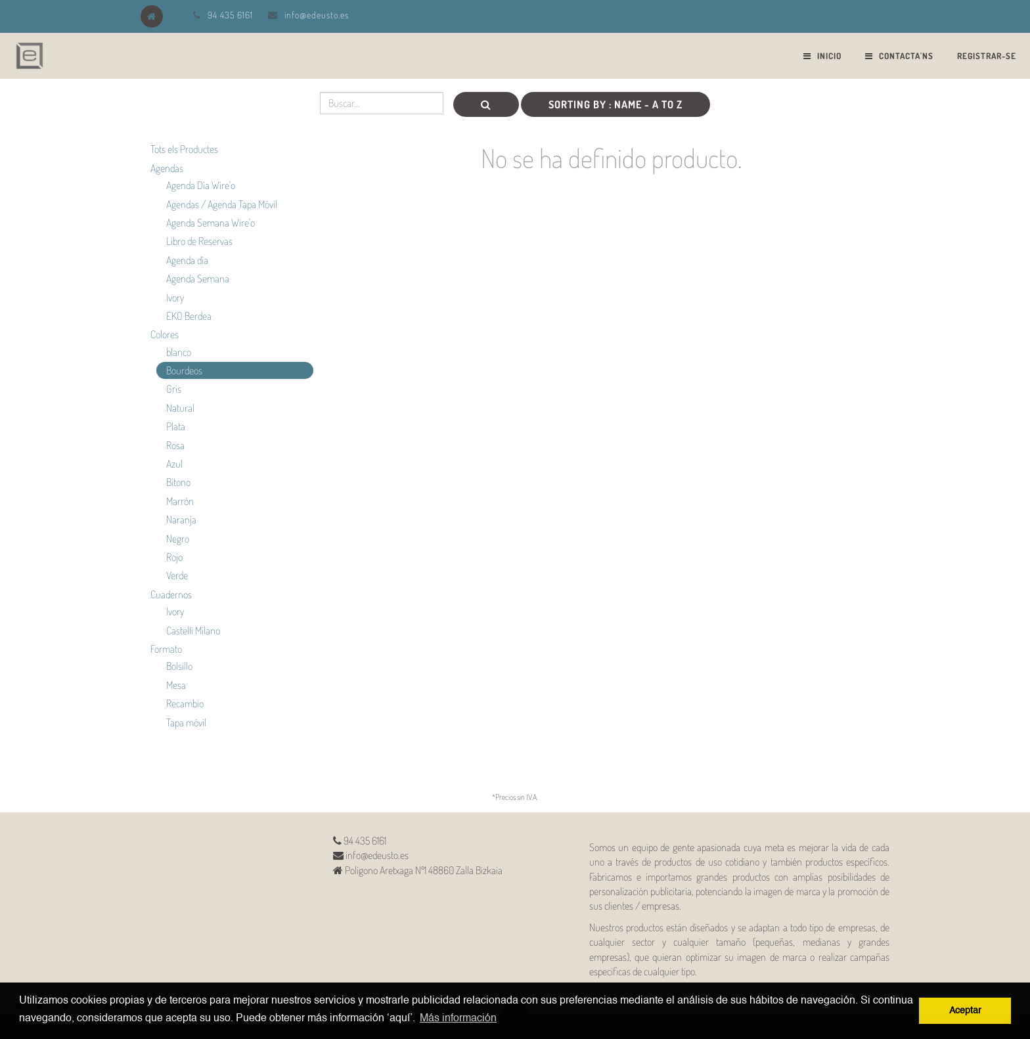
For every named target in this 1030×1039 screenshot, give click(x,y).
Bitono (178, 482)
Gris (173, 388)
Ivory (175, 297)
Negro (177, 538)
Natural (180, 407)
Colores (164, 334)
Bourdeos (184, 370)
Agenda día (187, 260)
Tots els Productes (184, 149)
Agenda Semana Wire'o (210, 222)
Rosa (175, 445)
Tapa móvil (186, 722)
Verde (177, 575)
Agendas (166, 168)
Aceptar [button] (965, 1010)
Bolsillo (179, 666)
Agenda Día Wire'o (200, 185)
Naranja (181, 519)
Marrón (180, 501)
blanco (178, 352)
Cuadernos (171, 594)
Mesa (176, 685)
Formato (166, 648)
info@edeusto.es (316, 14)
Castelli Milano (193, 630)
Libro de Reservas (199, 241)
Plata (175, 426)
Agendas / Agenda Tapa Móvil (221, 204)
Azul (174, 463)
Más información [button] (458, 1018)
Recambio (185, 703)
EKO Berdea (189, 315)
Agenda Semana (197, 278)
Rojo (174, 557)
